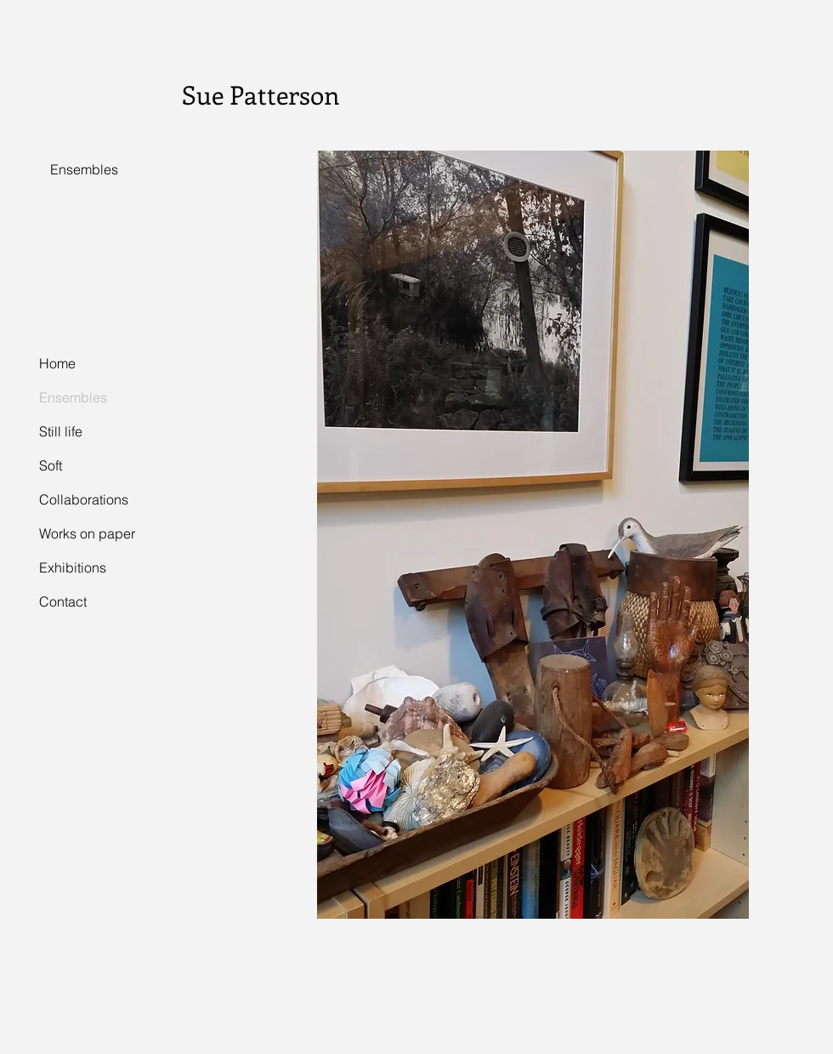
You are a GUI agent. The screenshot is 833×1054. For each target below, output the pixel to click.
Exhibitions (72, 567)
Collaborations (83, 499)
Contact (63, 601)
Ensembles (73, 397)
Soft (50, 465)
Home (57, 363)
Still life (60, 431)
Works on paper (87, 533)
